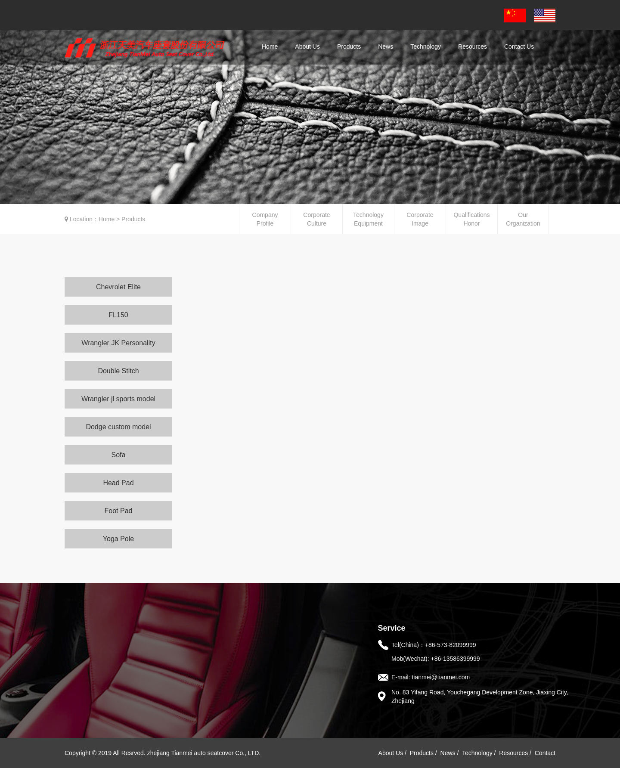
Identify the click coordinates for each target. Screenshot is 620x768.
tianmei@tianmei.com (441, 677)
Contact (545, 752)
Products (422, 752)
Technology (477, 752)
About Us (390, 752)
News (448, 752)
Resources (513, 752)
